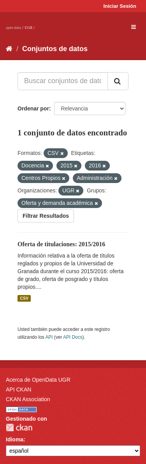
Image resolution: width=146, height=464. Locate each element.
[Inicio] (9, 49)
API (49, 337)
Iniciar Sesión (119, 6)
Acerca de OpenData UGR (38, 380)
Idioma (14, 439)
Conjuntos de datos (55, 49)
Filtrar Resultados (46, 216)
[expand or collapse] (133, 27)
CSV (24, 298)
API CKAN (18, 389)
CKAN (19, 427)
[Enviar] (117, 81)
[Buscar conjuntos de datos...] (63, 81)
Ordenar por (33, 108)
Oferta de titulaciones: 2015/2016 (61, 244)
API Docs (73, 337)
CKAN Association (28, 399)
